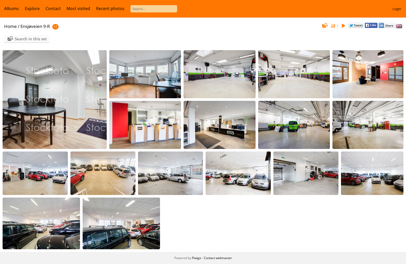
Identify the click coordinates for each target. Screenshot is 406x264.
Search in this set (31, 38)
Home (10, 26)
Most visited (78, 8)
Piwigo (196, 258)
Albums (11, 8)
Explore (32, 8)
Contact (53, 8)
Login (397, 8)
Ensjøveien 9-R (35, 26)
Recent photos (110, 8)
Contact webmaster (218, 258)
